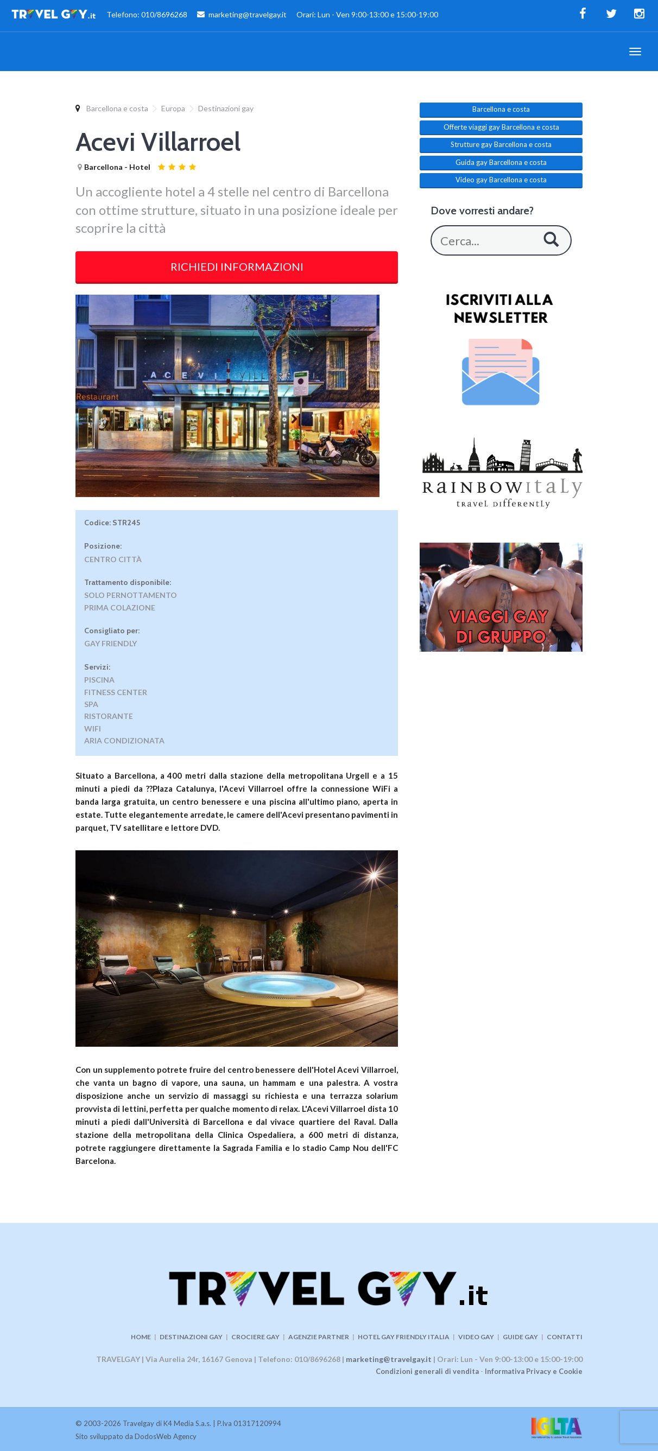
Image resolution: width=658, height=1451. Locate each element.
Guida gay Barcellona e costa (501, 162)
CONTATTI (565, 1337)
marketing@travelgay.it (389, 1359)
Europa (173, 108)
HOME (141, 1337)
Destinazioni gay (226, 108)
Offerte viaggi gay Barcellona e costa (501, 127)
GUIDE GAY (520, 1337)
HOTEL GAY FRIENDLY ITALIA (404, 1337)
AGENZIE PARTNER (318, 1337)
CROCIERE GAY (255, 1337)
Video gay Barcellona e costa (501, 179)
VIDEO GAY (476, 1337)
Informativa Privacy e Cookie (534, 1371)
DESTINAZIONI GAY (191, 1337)
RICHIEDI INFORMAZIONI (236, 266)
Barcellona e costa (117, 108)
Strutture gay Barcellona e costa (501, 144)
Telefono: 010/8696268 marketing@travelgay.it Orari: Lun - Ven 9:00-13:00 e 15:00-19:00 (224, 16)
